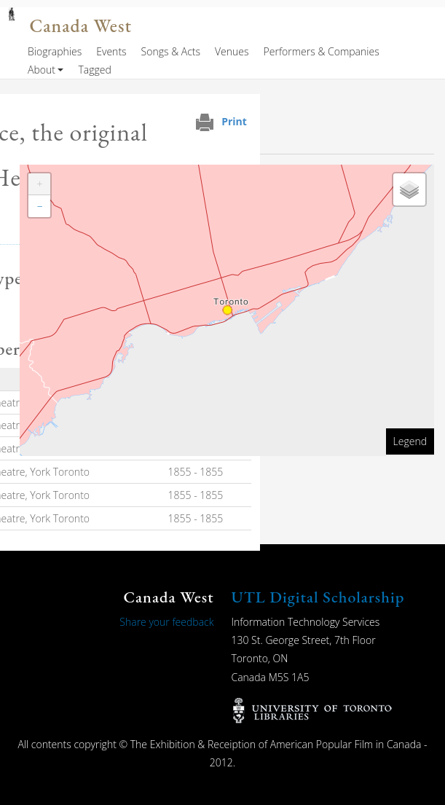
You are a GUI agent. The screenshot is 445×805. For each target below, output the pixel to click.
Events (111, 51)
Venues (232, 51)
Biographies (55, 51)
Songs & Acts (170, 51)
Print (234, 121)
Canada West (80, 26)
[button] (39, 184)
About (41, 69)
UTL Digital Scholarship (318, 597)
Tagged (94, 69)
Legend (410, 441)
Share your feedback (166, 622)
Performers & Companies (321, 51)
